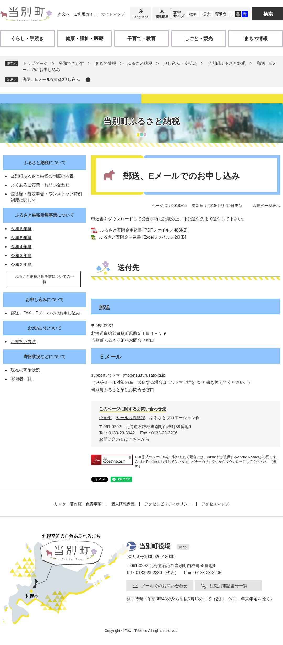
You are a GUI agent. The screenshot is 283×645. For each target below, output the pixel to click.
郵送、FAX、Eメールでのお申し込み (45, 313)
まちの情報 (105, 63)
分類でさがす (71, 63)
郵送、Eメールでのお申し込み (51, 79)
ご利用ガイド (85, 14)
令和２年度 (21, 264)
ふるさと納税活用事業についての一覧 (44, 279)
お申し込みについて (44, 299)
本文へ (64, 14)
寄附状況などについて (45, 356)
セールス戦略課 (130, 418)
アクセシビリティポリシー (168, 504)
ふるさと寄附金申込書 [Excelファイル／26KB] (142, 237)
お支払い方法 (23, 341)
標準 (193, 14)
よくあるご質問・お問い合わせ (40, 185)
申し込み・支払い (180, 63)
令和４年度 (21, 246)
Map (183, 547)
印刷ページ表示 (266, 205)
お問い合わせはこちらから (124, 439)
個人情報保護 (123, 504)
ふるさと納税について (45, 162)
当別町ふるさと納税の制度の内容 (42, 176)
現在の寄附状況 (25, 370)
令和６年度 (21, 229)
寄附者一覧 (21, 379)
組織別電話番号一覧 (228, 586)
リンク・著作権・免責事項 (77, 504)
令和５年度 (21, 237)
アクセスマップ (215, 504)
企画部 (105, 418)
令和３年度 (21, 255)
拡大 (206, 14)
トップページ (35, 63)
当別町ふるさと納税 (227, 63)
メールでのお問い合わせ (164, 586)
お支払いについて (44, 328)
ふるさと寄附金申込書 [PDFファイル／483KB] (143, 230)
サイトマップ (113, 14)
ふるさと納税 (139, 63)
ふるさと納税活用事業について (44, 215)
